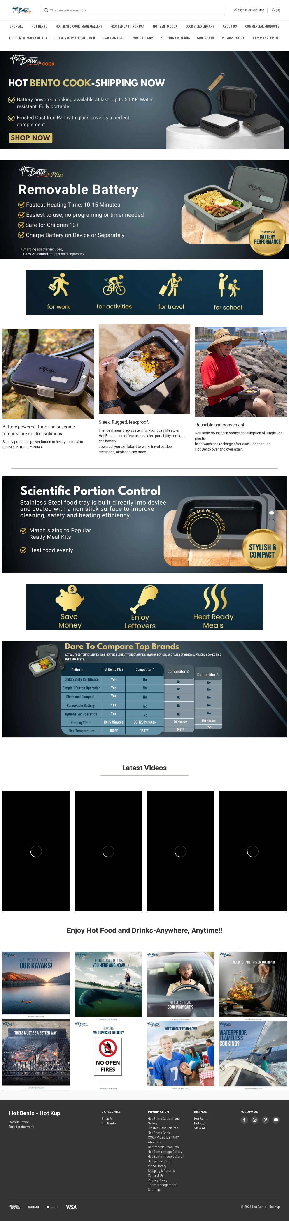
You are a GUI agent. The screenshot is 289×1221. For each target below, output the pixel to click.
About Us (230, 26)
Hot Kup (199, 1123)
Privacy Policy (233, 38)
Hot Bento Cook (165, 26)
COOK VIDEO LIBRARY (199, 26)
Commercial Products (262, 26)
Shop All (16, 26)
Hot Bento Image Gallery (28, 38)
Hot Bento (39, 26)
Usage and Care (114, 38)
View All (199, 1128)
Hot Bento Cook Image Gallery (79, 26)
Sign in (243, 10)
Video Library (143, 38)
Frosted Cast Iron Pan (127, 26)
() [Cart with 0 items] (276, 10)
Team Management (265, 38)
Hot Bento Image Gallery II (74, 38)
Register (258, 10)
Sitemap (154, 1189)
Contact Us (206, 38)
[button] (144, 100)
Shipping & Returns (175, 38)
